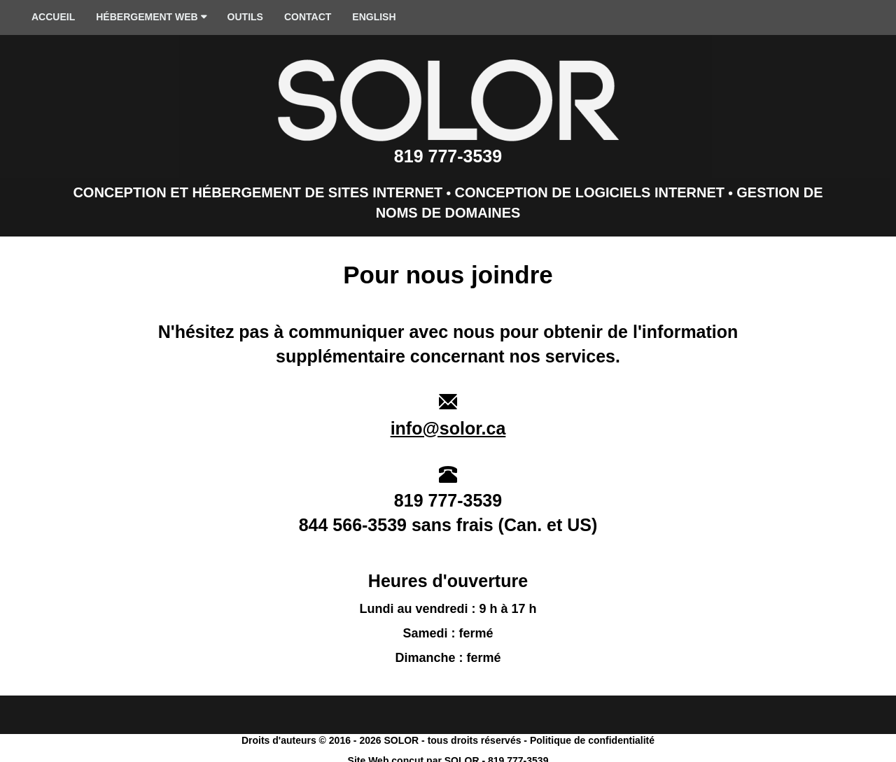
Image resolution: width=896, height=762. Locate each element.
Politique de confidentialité (592, 740)
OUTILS (245, 16)
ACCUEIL (53, 16)
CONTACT (307, 16)
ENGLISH (374, 16)
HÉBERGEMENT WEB (151, 17)
